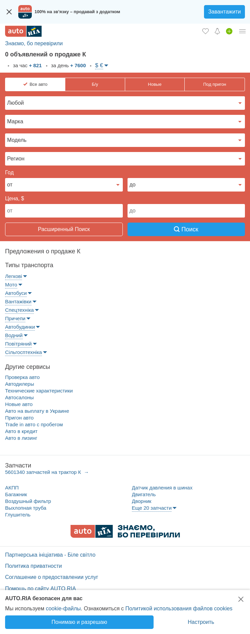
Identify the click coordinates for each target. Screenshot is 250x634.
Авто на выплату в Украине (37, 411)
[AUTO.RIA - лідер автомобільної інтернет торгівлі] (23, 31)
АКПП (12, 487)
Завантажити (224, 12)
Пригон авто (19, 418)
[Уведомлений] (217, 31)
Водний (14, 335)
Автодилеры (19, 384)
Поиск (186, 229)
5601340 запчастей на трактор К (44, 472)
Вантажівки (18, 301)
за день (68, 65)
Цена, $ (14, 198)
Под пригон (214, 84)
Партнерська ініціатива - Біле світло (50, 555)
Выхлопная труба (25, 508)
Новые (154, 84)
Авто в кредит (21, 431)
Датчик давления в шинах (162, 487)
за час (27, 65)
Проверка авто (22, 377)
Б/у (95, 84)
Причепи (15, 318)
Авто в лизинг (21, 438)
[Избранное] (205, 31)
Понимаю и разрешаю (79, 622)
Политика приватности (33, 566)
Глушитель (17, 514)
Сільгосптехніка (23, 352)
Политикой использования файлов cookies (178, 608)
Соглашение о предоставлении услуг (51, 577)
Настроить (201, 622)
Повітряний (18, 344)
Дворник (142, 501)
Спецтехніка (19, 310)
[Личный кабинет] (242, 31)
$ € (99, 65)
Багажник (16, 494)
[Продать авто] (229, 31)
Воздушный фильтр (28, 501)
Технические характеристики (39, 391)
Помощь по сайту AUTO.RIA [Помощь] (40, 588)
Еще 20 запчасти (152, 508)
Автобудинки (20, 327)
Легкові (13, 276)
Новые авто (18, 404)
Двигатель (144, 494)
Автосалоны (19, 397)
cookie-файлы (63, 608)
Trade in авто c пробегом (34, 424)
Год (9, 172)
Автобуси (16, 293)
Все (38, 84)
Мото (11, 284)
